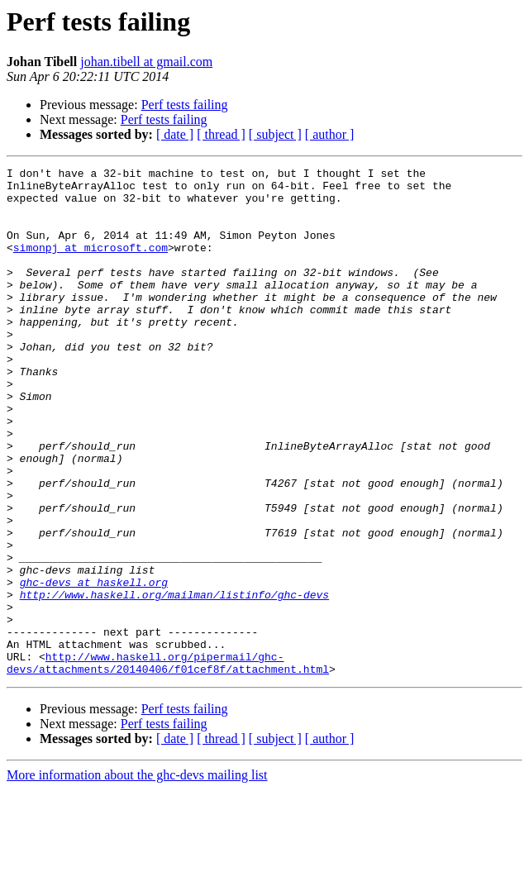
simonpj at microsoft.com (90, 264)
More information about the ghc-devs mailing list (137, 877)
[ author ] (330, 134)
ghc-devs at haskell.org (94, 666)
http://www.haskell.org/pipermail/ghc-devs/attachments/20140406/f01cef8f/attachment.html (168, 763)
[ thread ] (221, 134)
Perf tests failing (184, 105)
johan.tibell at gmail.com (146, 62)
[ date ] (174, 134)
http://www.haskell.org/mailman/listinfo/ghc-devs (174, 681)
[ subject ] (275, 134)
